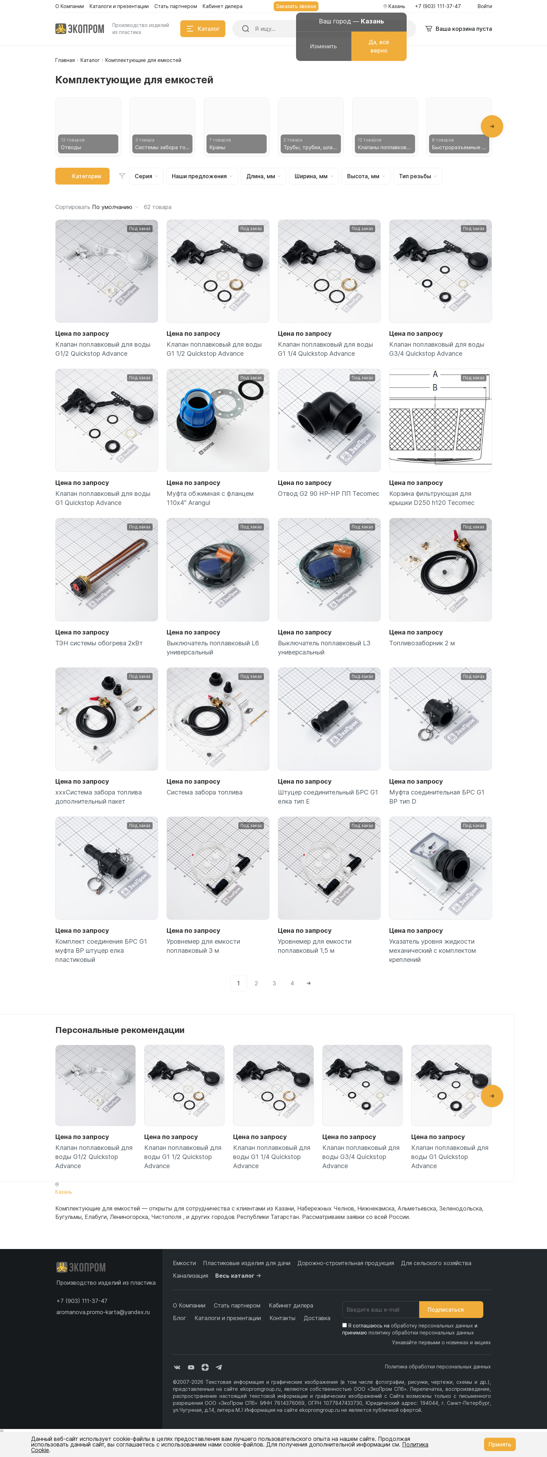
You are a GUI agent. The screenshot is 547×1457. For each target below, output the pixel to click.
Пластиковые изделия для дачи (246, 1263)
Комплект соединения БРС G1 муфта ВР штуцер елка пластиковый (101, 950)
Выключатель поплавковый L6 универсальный (213, 647)
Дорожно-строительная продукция (345, 1263)
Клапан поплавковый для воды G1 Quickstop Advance (102, 498)
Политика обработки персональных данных (438, 1366)
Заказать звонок (296, 6)
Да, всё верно (379, 46)
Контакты (282, 1317)
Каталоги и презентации (228, 1317)
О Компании (189, 1305)
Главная (65, 60)
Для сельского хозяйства (436, 1263)
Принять (500, 1444)
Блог (179, 1317)
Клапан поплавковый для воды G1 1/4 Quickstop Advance (325, 349)
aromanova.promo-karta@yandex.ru (103, 1312)
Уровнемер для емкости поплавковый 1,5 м (314, 946)
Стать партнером (237, 1305)
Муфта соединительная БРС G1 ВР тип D (436, 797)
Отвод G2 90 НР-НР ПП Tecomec (328, 493)
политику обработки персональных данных (421, 1332)
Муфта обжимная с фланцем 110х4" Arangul (210, 498)
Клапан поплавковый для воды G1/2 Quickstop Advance (102, 349)
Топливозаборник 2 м (422, 643)
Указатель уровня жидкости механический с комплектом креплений (432, 950)
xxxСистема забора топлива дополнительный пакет (98, 797)
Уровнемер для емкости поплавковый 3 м (203, 946)
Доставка (317, 1317)
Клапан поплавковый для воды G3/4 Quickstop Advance (436, 349)
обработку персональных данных (432, 1325)
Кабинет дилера (291, 1305)
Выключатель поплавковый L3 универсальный (324, 647)
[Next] (308, 983)
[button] (492, 126)
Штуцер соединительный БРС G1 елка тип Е (328, 797)
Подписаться (451, 1309)
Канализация (190, 1275)
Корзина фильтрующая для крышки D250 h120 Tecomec (432, 498)
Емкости (184, 1263)
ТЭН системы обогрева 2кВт (99, 643)
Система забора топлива (205, 792)
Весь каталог (239, 1275)
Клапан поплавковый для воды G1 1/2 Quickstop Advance (214, 349)
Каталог (90, 60)
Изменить (323, 46)
